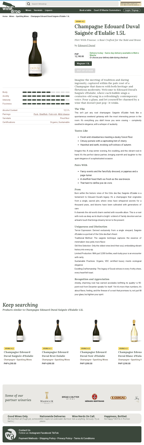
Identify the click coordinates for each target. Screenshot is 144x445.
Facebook (46, 433)
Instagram (34, 433)
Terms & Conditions (84, 438)
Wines (28, 10)
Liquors (48, 10)
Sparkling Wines (22, 16)
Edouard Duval (86, 45)
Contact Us (24, 430)
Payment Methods (28, 438)
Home (5, 16)
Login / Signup (131, 10)
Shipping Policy (48, 438)
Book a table (85, 10)
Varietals (38, 10)
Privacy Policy (64, 438)
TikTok (55, 433)
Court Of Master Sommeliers (107, 10)
